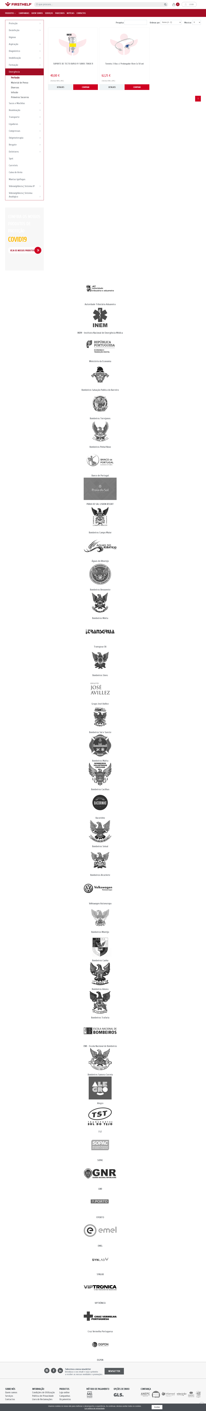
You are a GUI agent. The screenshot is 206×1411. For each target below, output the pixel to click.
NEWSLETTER (114, 1371)
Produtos (10, 12)
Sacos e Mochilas (25, 103)
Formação (25, 65)
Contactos (81, 12)
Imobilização (25, 58)
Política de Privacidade (43, 1396)
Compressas (25, 131)
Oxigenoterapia (25, 137)
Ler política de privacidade (95, 1408)
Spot (11, 158)
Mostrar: (188, 22)
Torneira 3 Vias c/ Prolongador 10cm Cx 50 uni (124, 63)
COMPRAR (85, 87)
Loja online (64, 1392)
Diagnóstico (25, 51)
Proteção (25, 23)
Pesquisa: (120, 22)
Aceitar (157, 1407)
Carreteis (13, 165)
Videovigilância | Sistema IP (25, 186)
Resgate (25, 144)
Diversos (15, 87)
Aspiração (25, 44)
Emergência (25, 71)
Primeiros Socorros (20, 97)
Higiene (12, 37)
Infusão (14, 92)
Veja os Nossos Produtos (22, 250)
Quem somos (37, 12)
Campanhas (24, 12)
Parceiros (60, 12)
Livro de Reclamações (42, 1399)
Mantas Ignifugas (17, 179)
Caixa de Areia (15, 172)
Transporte (25, 117)
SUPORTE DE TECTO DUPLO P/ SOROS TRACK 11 (73, 63)
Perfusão (15, 77)
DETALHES (60, 87)
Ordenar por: (155, 22)
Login (189, 4)
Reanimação (25, 110)
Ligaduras (25, 124)
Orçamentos (65, 1399)
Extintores (25, 151)
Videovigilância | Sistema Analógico (25, 195)
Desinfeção (25, 30)
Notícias (70, 12)
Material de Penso (19, 82)
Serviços (49, 12)
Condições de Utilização (43, 1392)
